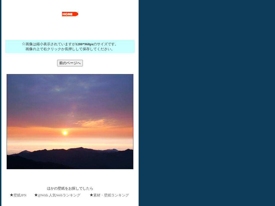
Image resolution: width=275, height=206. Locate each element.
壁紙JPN (20, 195)
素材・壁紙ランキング (111, 195)
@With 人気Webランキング (59, 195)
